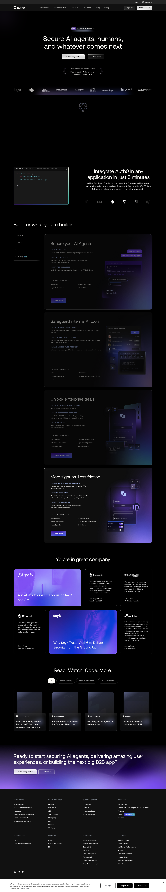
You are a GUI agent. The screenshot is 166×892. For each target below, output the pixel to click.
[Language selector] (147, 2)
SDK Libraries (53, 814)
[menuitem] (45, 7)
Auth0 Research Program (22, 844)
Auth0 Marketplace (90, 814)
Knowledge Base (89, 811)
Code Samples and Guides (23, 808)
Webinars (51, 828)
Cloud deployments (90, 860)
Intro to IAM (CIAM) (55, 844)
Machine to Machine (125, 854)
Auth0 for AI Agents (90, 840)
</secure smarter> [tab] (108, 681)
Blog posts (17, 811)
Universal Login (123, 840)
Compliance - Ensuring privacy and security (133, 808)
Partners (121, 811)
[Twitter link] (15, 872)
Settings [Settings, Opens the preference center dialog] (108, 886)
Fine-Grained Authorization (92, 864)
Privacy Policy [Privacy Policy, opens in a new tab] (24, 888)
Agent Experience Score (22, 821)
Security (86, 850)
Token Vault (122, 864)
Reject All (125, 886)
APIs (49, 811)
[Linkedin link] (19, 872)
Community (87, 804)
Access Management (90, 844)
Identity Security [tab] (65, 681)
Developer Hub (19, 804)
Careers (126, 814)
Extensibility (87, 847)
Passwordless (122, 857)
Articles (51, 804)
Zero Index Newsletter (21, 818)
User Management (89, 854)
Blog (49, 821)
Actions (120, 850)
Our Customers (123, 804)
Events (16, 840)
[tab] (27, 236)
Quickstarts (52, 808)
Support (86, 808)
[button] (129, 8)
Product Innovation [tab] (86, 681)
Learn (50, 840)
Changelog (52, 818)
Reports (51, 825)
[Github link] (23, 872)
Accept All (142, 886)
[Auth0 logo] (19, 7)
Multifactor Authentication (127, 847)
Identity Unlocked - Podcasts (24, 814)
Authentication (88, 857)
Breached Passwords (125, 860)
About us (121, 818)
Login (136, 2)
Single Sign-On (123, 844)
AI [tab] (51, 681)
